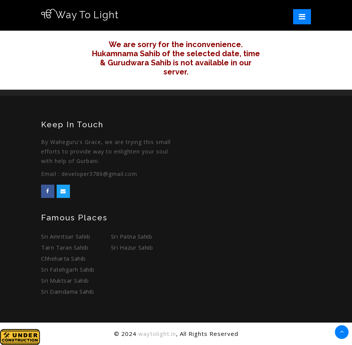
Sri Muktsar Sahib (65, 280)
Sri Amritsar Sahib (65, 236)
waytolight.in (157, 333)
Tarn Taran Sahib (64, 247)
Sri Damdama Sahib (67, 291)
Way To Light (80, 15)
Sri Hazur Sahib (132, 247)
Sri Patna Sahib (131, 236)
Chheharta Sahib (63, 258)
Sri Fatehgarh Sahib (68, 269)
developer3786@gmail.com (99, 173)
